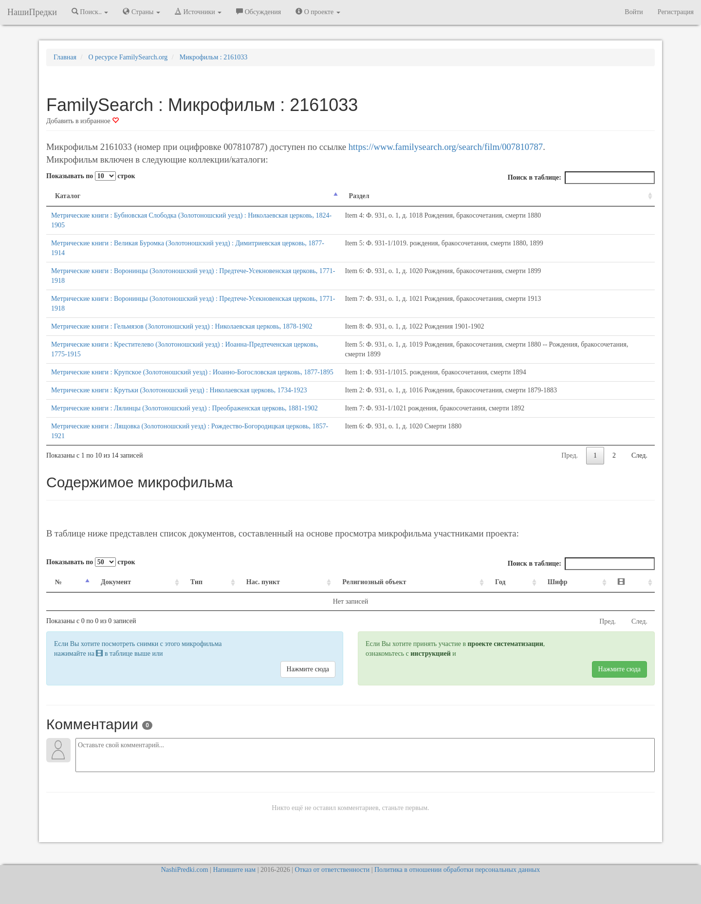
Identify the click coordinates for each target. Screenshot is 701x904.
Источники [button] (198, 12)
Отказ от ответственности (332, 869)
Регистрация (676, 12)
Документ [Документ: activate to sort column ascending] (116, 582)
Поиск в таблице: (581, 177)
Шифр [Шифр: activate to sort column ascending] (558, 582)
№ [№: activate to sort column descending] (58, 582)
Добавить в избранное (82, 121)
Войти (634, 12)
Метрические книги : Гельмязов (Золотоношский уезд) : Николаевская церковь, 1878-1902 (181, 326)
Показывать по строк (90, 176)
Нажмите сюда (308, 669)
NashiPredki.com (184, 869)
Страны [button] (141, 12)
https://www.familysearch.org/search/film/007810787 (446, 147)
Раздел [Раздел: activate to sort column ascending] (359, 196)
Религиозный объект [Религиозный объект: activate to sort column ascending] (374, 582)
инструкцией (430, 653)
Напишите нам (234, 869)
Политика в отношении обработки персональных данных (457, 869)
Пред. (569, 455)
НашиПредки (32, 12)
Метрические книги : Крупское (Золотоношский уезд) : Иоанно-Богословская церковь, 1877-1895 (192, 372)
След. (639, 455)
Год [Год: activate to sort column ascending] (500, 582)
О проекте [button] (317, 12)
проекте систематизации (505, 643)
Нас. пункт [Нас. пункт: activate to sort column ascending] (263, 582)
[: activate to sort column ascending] (632, 582)
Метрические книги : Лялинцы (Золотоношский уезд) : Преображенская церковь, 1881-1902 (184, 408)
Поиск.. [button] (90, 12)
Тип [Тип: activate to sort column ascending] (196, 582)
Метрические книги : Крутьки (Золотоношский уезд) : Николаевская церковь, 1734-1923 (179, 390)
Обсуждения (258, 12)
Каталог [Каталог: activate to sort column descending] (67, 196)
